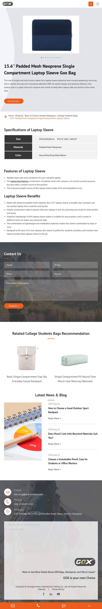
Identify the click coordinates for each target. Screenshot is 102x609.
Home (11, 115)
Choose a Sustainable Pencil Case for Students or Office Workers (68, 461)
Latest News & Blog (51, 395)
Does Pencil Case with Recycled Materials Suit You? (73, 435)
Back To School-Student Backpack (40, 115)
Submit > (14, 306)
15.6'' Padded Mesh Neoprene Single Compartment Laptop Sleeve (39, 118)
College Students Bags (67, 115)
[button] (41, 57)
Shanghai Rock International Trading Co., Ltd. (47, 586)
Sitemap (41, 589)
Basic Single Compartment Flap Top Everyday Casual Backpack (27, 379)
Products (19, 115)
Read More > (54, 418)
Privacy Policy (58, 589)
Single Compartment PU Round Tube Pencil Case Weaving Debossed (75, 379)
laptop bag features (20, 181)
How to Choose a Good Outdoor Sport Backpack (68, 410)
